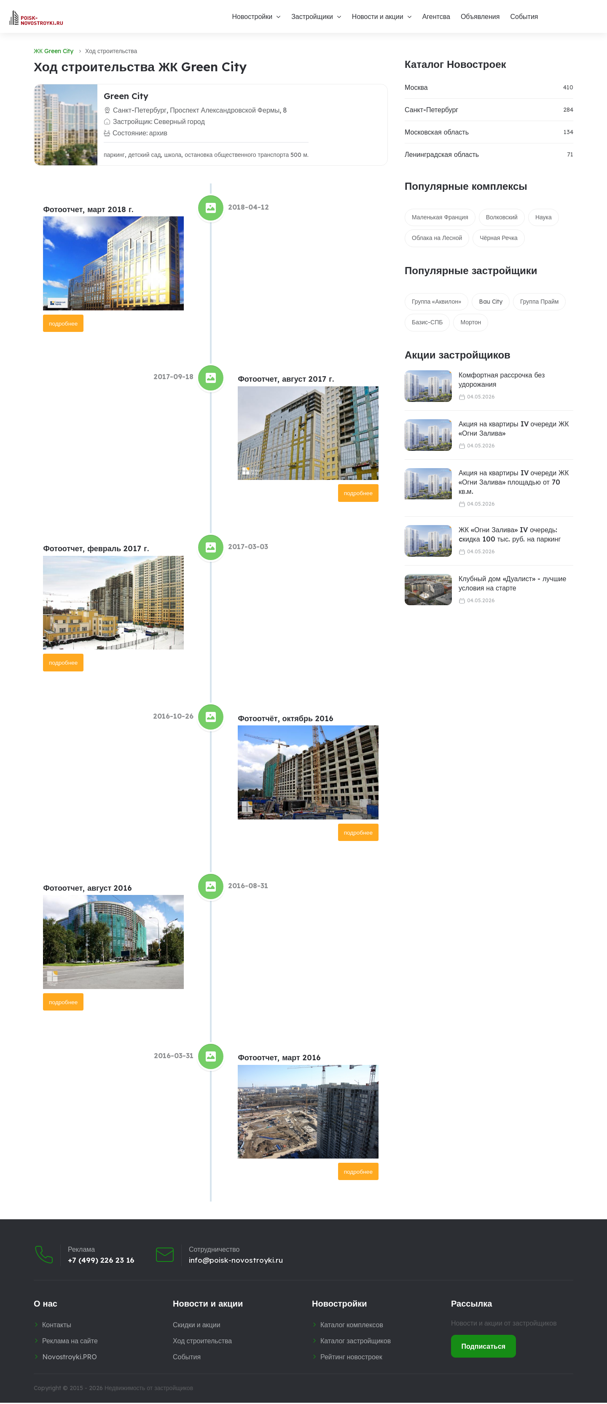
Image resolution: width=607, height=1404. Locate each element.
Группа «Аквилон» (436, 301)
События (524, 16)
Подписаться (484, 1347)
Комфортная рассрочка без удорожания (502, 379)
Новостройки (252, 16)
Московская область (437, 132)
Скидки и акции (196, 1326)
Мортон (470, 322)
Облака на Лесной (437, 238)
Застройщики (312, 16)
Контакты (56, 1326)
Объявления (480, 16)
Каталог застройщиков (355, 1342)
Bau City (490, 301)
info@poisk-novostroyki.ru (239, 1261)
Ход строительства (202, 1342)
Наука (543, 217)
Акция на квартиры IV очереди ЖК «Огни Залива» (514, 428)
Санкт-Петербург (431, 109)
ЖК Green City (53, 51)
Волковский (502, 217)
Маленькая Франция (440, 217)
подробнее (63, 323)
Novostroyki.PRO (69, 1358)
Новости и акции (377, 16)
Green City (126, 96)
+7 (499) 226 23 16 (102, 1261)
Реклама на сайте (70, 1342)
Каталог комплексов (351, 1326)
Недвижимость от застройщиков (149, 1389)
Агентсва (436, 16)
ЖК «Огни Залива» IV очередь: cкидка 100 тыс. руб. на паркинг (510, 534)
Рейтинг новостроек (351, 1358)
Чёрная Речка (499, 238)
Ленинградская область (442, 154)
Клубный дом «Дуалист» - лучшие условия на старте (512, 583)
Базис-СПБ (427, 322)
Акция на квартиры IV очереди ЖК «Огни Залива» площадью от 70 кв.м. (514, 482)
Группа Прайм (539, 301)
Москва (416, 87)
